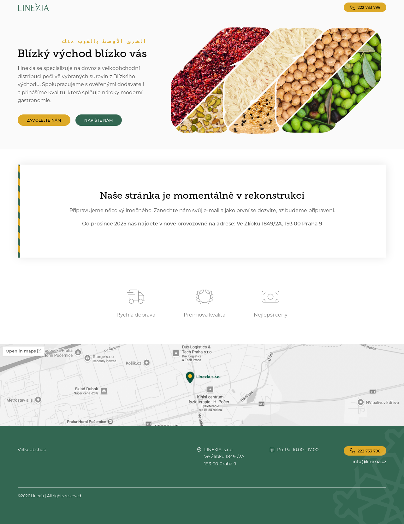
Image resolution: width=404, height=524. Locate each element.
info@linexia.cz (369, 461)
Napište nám (98, 120)
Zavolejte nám (44, 120)
